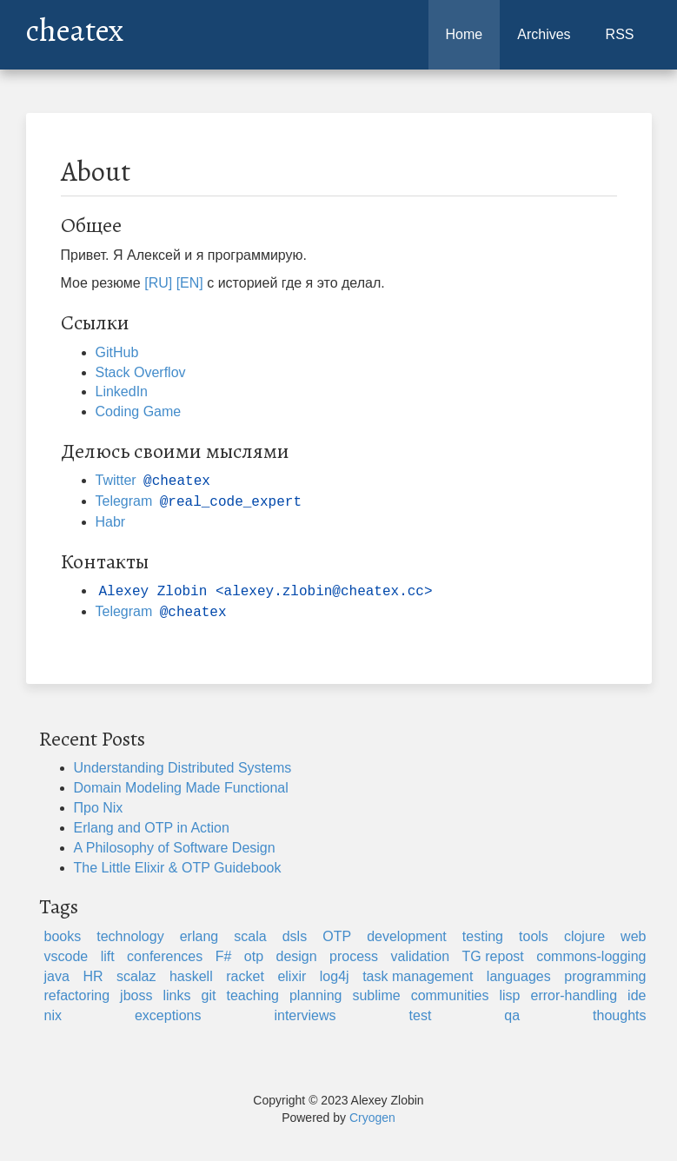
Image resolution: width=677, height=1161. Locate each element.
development (407, 936)
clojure (584, 936)
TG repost (493, 956)
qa (512, 1015)
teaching (252, 995)
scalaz (136, 976)
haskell (191, 976)
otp (253, 956)
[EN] (189, 282)
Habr (111, 521)
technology (129, 936)
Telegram (200, 501)
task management (417, 976)
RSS (620, 34)
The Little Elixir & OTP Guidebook (178, 867)
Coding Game (139, 411)
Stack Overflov (141, 372)
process (353, 956)
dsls (294, 936)
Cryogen (372, 1118)
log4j (334, 976)
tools (533, 936)
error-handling (573, 995)
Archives (543, 34)
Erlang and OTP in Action (151, 827)
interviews (304, 1015)
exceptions (168, 1015)
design (295, 956)
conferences (164, 956)
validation (420, 956)
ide (636, 995)
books (63, 936)
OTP (336, 936)
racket (245, 976)
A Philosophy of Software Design (174, 847)
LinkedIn (122, 391)
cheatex (74, 26)
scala (250, 936)
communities (450, 995)
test (420, 1015)
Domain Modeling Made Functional (181, 787)
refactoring (77, 995)
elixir (291, 976)
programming (605, 976)
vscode (66, 956)
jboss (136, 995)
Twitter (155, 480)
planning (315, 995)
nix (53, 1015)
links (176, 995)
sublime (376, 995)
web (633, 936)
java (57, 976)
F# (224, 956)
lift (108, 956)
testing (482, 936)
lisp (509, 995)
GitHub (117, 352)
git (209, 995)
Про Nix (98, 807)
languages (519, 976)
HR (93, 976)
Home (464, 34)
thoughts (619, 1015)
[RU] (158, 282)
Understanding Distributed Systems (183, 767)
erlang (199, 936)
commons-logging (591, 956)
